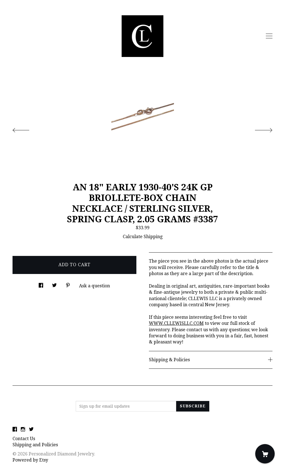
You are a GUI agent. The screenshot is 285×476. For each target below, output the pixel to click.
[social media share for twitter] (54, 284)
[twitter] (31, 429)
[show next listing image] (258, 129)
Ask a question (94, 285)
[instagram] (23, 429)
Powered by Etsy (30, 460)
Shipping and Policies (35, 444)
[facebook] (15, 429)
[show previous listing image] (26, 129)
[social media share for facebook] (41, 284)
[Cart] (265, 453)
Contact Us (24, 438)
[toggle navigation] (269, 36)
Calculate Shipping (143, 236)
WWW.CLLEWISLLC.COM (176, 323)
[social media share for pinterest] (68, 284)
